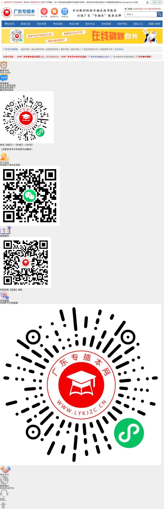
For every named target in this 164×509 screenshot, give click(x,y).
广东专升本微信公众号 (98, 56)
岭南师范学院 (52, 49)
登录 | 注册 (157, 2)
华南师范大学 (106, 49)
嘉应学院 (75, 49)
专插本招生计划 (140, 9)
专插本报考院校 (154, 9)
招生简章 (42, 23)
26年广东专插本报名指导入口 (30, 56)
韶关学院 (25, 49)
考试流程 (58, 23)
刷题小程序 (154, 23)
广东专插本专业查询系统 (122, 56)
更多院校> (119, 49)
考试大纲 (74, 23)
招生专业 (90, 23)
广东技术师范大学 (89, 49)
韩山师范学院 (37, 49)
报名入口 (138, 23)
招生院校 (106, 23)
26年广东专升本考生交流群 (73, 56)
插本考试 (122, 23)
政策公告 (25, 23)
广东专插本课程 (143, 56)
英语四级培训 (52, 56)
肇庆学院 (65, 49)
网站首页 (9, 23)
